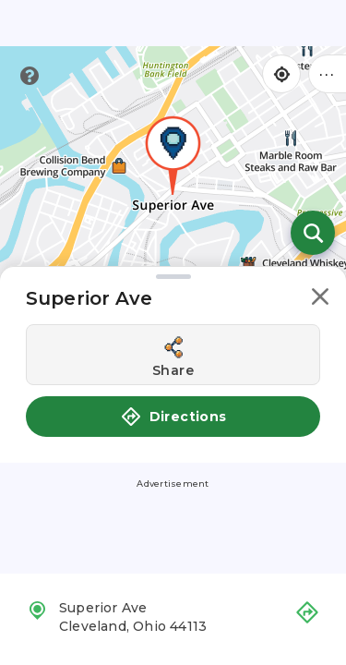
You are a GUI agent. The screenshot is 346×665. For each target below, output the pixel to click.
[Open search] (313, 233)
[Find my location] (281, 73)
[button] (320, 299)
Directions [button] (173, 416)
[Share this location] (173, 354)
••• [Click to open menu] (327, 73)
